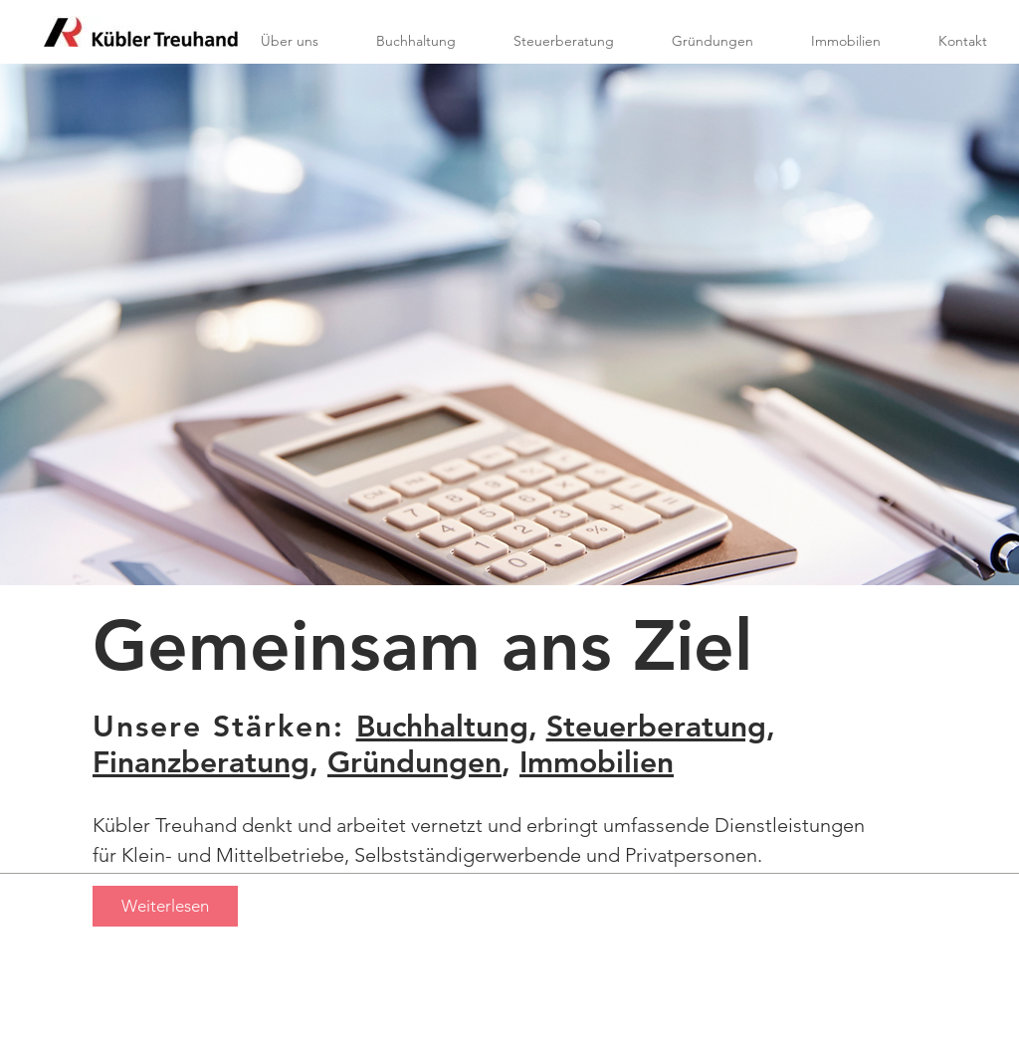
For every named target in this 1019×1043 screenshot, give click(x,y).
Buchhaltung (442, 726)
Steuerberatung (656, 726)
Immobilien (596, 762)
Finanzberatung (201, 762)
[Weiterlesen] (165, 906)
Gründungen (414, 762)
